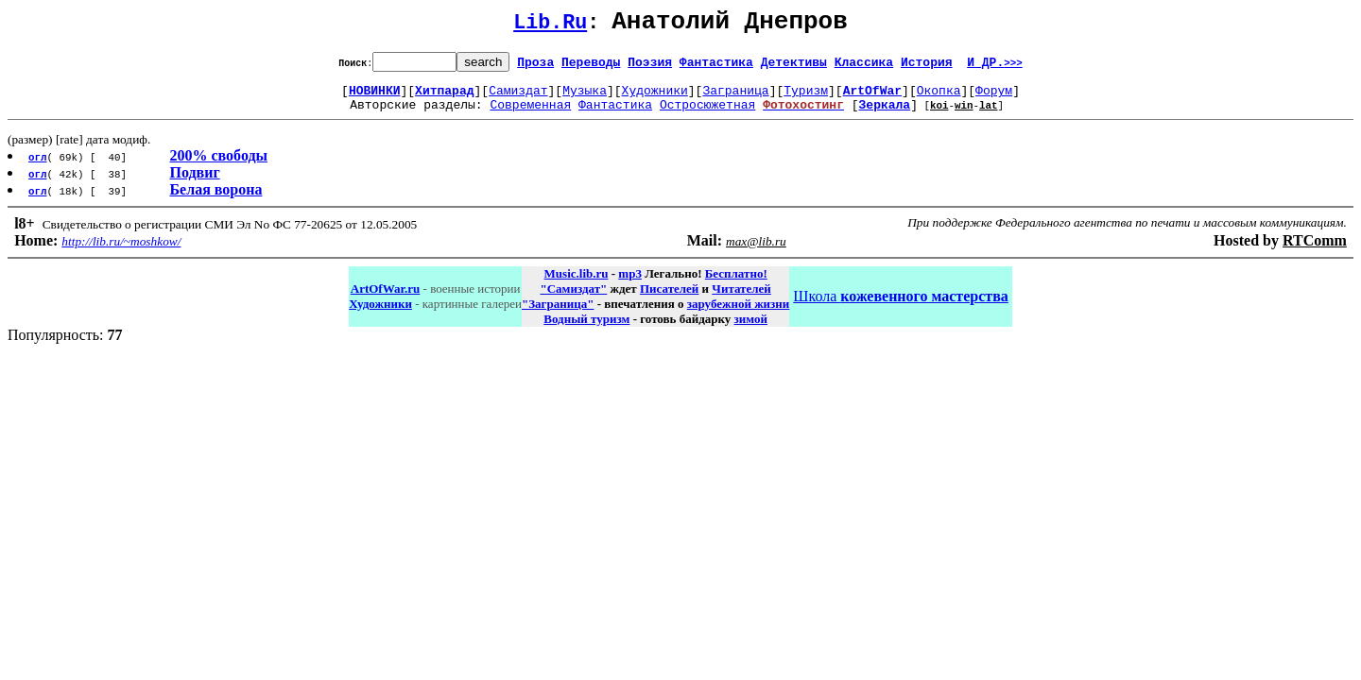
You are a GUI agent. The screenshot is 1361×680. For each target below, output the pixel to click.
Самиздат (518, 98)
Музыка (584, 98)
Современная (530, 115)
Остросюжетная (707, 115)
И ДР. (995, 67)
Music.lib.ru (576, 285)
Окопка (939, 98)
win (964, 116)
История (927, 67)
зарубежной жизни (738, 315)
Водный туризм (586, 330)
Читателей (741, 300)
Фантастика (716, 67)
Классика (864, 67)
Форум (993, 98)
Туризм (806, 98)
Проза (535, 67)
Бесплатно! (736, 285)
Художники (655, 98)
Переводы (590, 67)
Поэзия (650, 67)
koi (939, 116)
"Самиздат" (573, 300)
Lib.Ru (550, 26)
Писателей (669, 300)
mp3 (630, 285)
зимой (750, 330)
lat (988, 116)
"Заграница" (558, 315)
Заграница (735, 98)
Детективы (794, 67)
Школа (900, 307)
